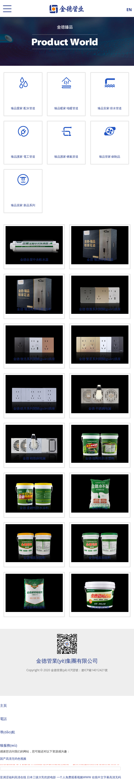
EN (129, 9)
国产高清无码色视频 (13, 759)
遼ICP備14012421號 (94, 670)
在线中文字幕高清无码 (106, 777)
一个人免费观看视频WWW (74, 777)
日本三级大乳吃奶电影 (41, 777)
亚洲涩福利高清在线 (13, 777)
